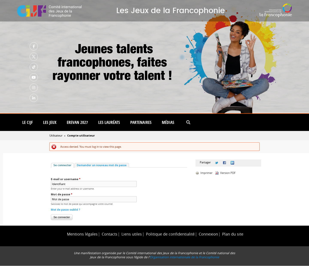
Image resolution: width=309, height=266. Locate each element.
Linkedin (34, 98)
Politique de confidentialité (170, 234)
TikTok (34, 67)
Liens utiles (131, 234)
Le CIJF (27, 122)
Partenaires (140, 122)
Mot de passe (61, 194)
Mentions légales (82, 234)
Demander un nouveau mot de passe (102, 165)
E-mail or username (65, 179)
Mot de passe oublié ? (65, 210)
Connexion (208, 234)
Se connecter (63, 165)
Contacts (109, 234)
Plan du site (232, 234)
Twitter (34, 57)
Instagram (34, 88)
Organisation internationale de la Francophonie (184, 257)
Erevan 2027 (77, 122)
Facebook (34, 46)
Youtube (34, 77)
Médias (168, 122)
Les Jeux (49, 122)
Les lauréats (109, 122)
